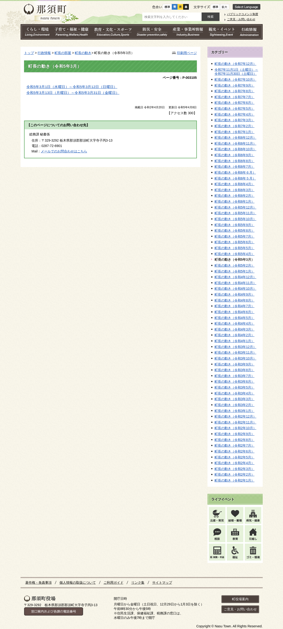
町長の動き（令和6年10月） (235, 149)
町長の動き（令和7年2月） (235, 126)
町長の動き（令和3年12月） (235, 347)
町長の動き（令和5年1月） (235, 271)
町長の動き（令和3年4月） (235, 393)
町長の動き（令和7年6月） (235, 103)
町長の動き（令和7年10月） (235, 79)
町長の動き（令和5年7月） (235, 236)
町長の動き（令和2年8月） (235, 440)
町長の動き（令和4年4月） (235, 323)
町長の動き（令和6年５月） (235, 178)
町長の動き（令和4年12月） (235, 277)
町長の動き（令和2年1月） (235, 480)
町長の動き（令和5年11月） (235, 213)
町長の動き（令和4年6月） (235, 312)
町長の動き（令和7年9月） (235, 85)
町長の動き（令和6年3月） (235, 190)
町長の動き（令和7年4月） (235, 114)
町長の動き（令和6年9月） (235, 155)
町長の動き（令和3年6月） (235, 381)
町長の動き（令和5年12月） (235, 207)
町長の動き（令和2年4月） (235, 463)
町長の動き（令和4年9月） (235, 294)
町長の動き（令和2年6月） (235, 451)
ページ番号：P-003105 (180, 78)
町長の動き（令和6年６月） (235, 172)
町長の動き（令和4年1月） (235, 341)
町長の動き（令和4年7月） (235, 306)
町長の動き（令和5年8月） (235, 230)
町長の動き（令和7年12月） (235, 64)
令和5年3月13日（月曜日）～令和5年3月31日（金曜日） (72, 93)
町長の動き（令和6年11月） (235, 143)
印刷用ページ (187, 53)
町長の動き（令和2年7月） (235, 445)
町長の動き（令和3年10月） (235, 358)
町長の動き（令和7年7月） (235, 97)
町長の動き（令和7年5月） (235, 108)
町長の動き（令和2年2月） (235, 474)
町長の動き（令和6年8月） (235, 161)
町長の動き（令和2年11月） (235, 422)
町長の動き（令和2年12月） (235, 416)
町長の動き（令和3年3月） (235, 399)
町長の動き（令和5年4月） (235, 254)
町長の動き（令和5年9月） (235, 225)
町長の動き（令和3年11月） (235, 352)
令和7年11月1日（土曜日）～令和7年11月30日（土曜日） (236, 72)
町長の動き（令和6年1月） (235, 201)
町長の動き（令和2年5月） (235, 457)
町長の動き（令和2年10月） (235, 428)
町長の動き (83, 53)
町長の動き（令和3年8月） (235, 370)
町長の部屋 (63, 53)
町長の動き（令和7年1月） (235, 132)
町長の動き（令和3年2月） (235, 405)
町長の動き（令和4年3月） (235, 329)
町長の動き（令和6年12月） (235, 137)
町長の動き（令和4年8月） (235, 300)
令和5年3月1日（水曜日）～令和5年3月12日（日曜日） (71, 87)
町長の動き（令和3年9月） (235, 364)
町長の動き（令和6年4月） (235, 184)
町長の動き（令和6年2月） (235, 195)
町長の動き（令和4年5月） (235, 318)
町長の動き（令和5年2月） (235, 265)
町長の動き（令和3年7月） (235, 376)
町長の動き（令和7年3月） (235, 120)
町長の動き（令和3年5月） (235, 387)
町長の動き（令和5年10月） (235, 219)
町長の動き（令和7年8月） (235, 91)
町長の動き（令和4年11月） (235, 283)
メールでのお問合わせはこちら (64, 151)
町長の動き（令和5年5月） (235, 248)
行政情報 (44, 53)
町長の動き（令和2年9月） (235, 434)
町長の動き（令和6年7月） (235, 166)
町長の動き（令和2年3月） (235, 469)
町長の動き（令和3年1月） (235, 411)
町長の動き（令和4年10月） (235, 288)
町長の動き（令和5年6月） (235, 242)
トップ (29, 53)
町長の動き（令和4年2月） (235, 335)
